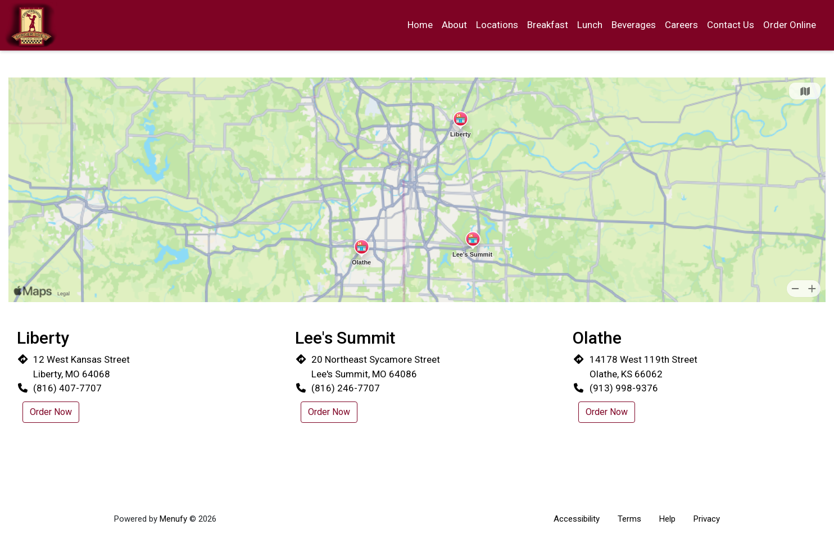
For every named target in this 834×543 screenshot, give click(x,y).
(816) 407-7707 (67, 388)
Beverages (633, 24)
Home (420, 24)
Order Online (789, 24)
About (454, 24)
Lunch (589, 24)
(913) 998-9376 (624, 388)
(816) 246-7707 (345, 388)
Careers (681, 24)
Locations (497, 24)
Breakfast (547, 24)
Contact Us (730, 24)
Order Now (51, 412)
